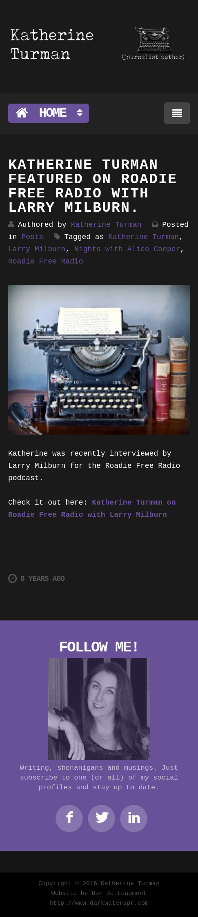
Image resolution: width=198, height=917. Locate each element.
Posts (32, 237)
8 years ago (36, 579)
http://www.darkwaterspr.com (99, 903)
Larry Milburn (36, 249)
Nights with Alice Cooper (127, 249)
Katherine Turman (106, 225)
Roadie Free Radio (45, 261)
